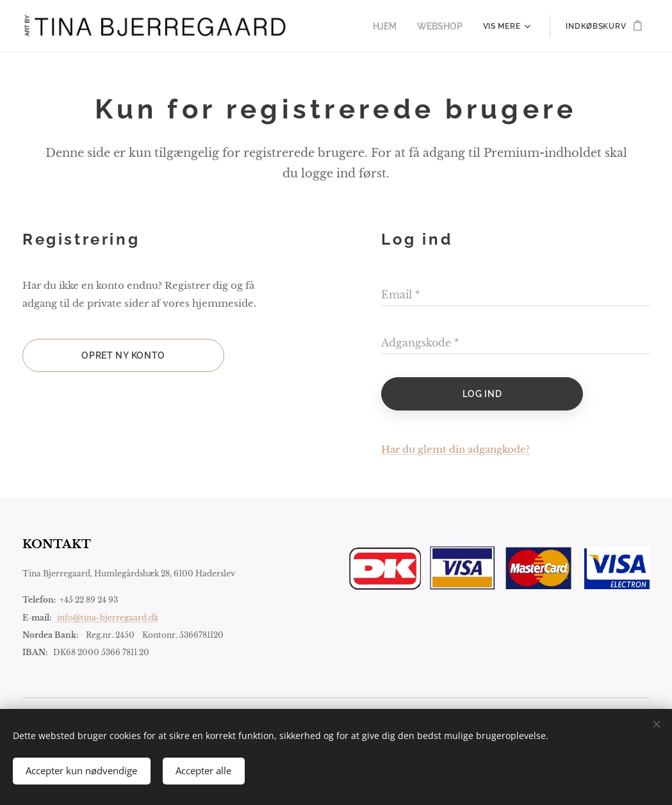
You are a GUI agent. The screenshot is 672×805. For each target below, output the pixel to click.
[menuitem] (393, 26)
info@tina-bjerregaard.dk (106, 617)
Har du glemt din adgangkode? (455, 449)
